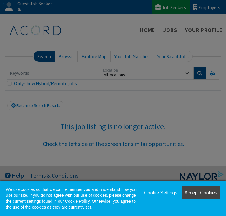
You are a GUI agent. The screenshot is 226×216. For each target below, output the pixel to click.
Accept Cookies (201, 192)
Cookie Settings (160, 192)
